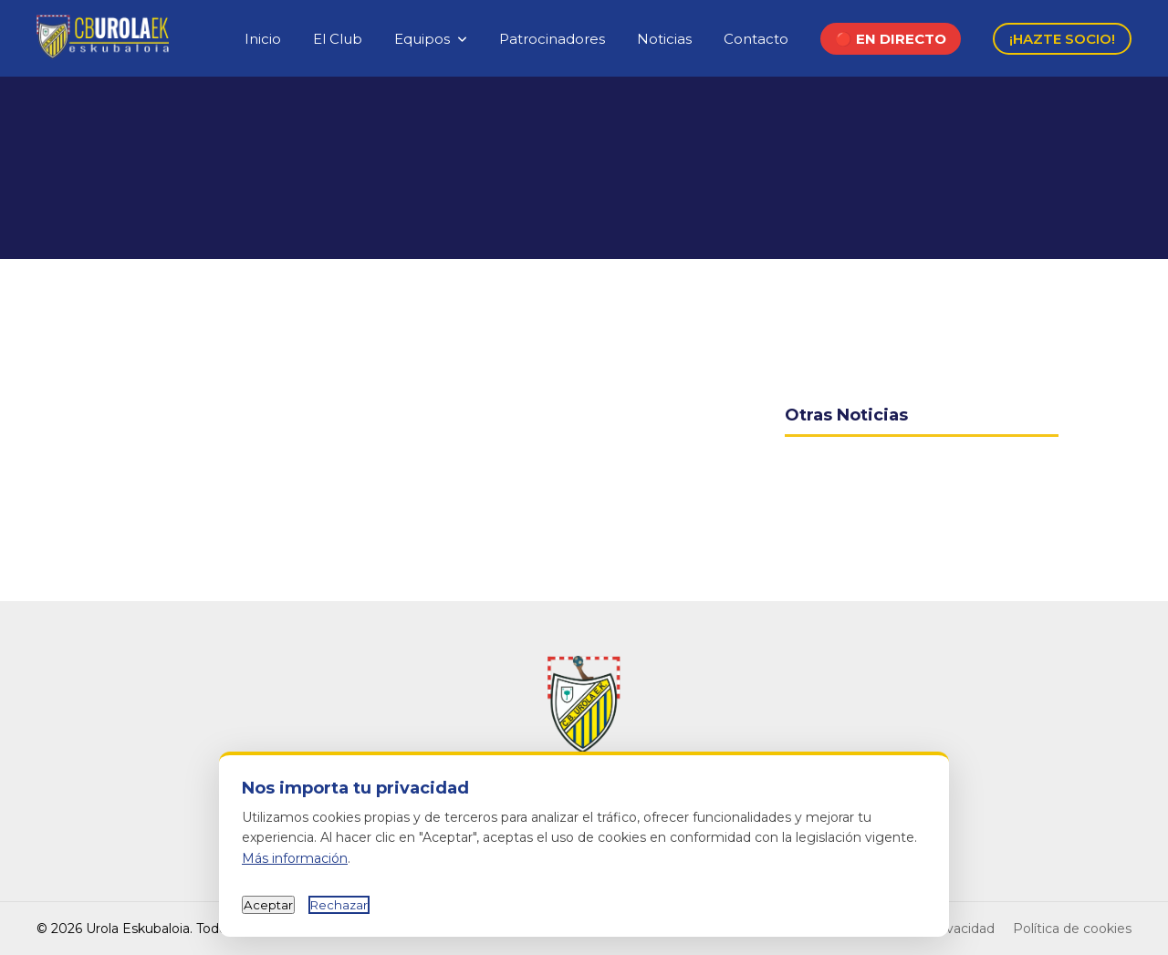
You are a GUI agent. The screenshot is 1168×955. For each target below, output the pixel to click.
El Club (337, 38)
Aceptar (268, 905)
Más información (295, 858)
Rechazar (339, 905)
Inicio (263, 38)
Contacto (756, 38)
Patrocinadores (552, 38)
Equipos (422, 38)
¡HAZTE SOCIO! (1062, 38)
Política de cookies (1072, 928)
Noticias (664, 38)
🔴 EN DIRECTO (890, 38)
